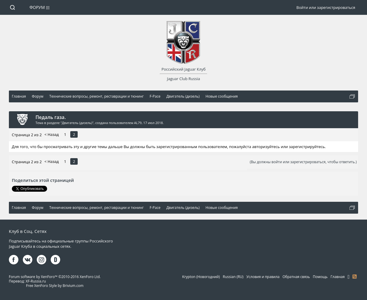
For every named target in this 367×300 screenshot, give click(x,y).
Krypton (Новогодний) (201, 276)
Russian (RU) (233, 276)
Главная (338, 276)
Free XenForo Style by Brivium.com (55, 285)
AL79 (137, 122)
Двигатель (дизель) (77, 122)
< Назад (51, 134)
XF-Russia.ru (36, 281)
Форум (37, 7)
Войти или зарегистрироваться (325, 7)
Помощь (320, 276)
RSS (354, 276)
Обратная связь (296, 276)
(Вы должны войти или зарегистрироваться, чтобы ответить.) (303, 161)
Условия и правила (263, 276)
